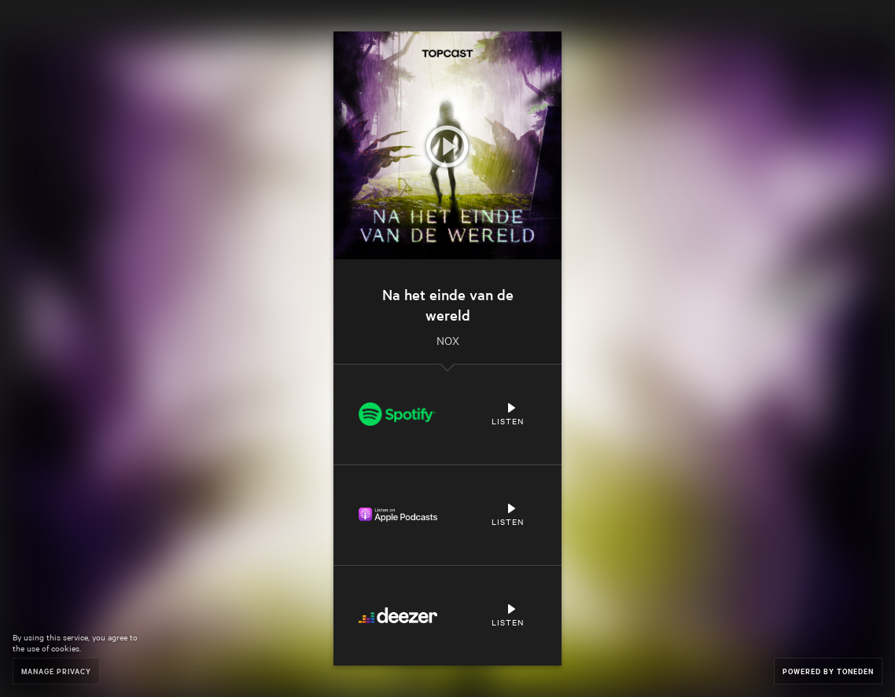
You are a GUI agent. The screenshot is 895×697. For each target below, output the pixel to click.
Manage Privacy (56, 671)
